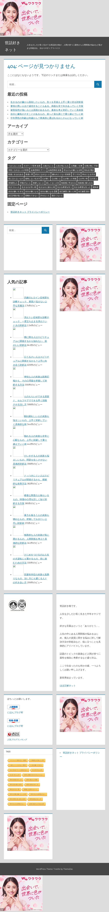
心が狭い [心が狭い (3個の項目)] (46, 178)
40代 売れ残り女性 (16, 784)
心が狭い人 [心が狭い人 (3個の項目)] (56, 178)
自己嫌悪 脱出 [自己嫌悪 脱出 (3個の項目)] (84, 191)
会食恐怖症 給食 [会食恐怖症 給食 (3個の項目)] (54, 170)
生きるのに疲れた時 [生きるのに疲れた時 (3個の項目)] (46, 187)
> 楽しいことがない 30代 (18, 765)
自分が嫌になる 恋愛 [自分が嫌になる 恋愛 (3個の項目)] (48, 191)
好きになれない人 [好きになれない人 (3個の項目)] (42, 174)
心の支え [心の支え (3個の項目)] (93, 178)
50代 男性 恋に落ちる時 (17, 799)
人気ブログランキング (17, 739)
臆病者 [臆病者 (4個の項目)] (95, 187)
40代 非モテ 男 (14, 789)
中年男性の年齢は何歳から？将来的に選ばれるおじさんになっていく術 (47, 118)
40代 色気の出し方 (32, 784)
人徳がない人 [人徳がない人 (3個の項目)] (48, 166)
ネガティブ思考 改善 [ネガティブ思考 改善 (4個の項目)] (31, 166)
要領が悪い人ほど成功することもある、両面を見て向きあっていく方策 (47, 106)
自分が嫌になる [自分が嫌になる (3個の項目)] (31, 191)
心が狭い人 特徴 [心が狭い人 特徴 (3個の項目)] (69, 178)
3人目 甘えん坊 (15, 775)
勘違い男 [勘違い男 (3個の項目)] (29, 174)
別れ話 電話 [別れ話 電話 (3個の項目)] (89, 170)
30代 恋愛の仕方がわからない (33, 775)
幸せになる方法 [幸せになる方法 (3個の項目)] (88, 174)
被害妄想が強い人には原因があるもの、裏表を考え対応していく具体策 (47, 110)
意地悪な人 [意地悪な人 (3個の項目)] (13, 183)
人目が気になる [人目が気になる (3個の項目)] (62, 166)
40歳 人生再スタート (30, 789)
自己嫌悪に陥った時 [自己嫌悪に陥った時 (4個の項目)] (67, 191)
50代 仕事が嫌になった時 (18, 794)
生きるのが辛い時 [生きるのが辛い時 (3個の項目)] (29, 187)
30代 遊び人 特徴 (31, 780)
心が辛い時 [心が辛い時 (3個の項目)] (83, 178)
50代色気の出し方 (35, 799)
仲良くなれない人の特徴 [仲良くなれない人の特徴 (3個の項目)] (18, 170)
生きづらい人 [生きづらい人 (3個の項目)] (13, 187)
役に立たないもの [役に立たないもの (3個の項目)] (15, 178)
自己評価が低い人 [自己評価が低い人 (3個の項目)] (15, 195)
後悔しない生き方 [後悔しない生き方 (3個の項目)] (32, 178)
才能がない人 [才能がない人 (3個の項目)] (25, 183)
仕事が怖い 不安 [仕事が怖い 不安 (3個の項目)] (91, 166)
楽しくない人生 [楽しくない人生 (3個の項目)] (52, 183)
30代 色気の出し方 (16, 780)
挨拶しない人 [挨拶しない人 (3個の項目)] (38, 183)
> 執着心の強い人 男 (37, 760)
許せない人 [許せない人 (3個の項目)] (45, 195)
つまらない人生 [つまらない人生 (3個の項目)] (14, 166)
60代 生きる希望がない (17, 804)
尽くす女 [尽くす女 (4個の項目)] (76, 174)
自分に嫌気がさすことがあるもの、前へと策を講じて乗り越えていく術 (47, 114)
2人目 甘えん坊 (37, 770)
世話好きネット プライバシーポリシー (30, 211)
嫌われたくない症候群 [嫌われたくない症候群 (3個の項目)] (61, 174)
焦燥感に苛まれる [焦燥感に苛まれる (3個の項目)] (68, 183)
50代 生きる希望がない (38, 794)
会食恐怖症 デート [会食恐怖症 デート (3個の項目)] (38, 170)
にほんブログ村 (15, 712)
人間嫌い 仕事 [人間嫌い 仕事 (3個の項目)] (76, 166)
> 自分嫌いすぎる (36, 765)
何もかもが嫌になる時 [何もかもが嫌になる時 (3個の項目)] (73, 170)
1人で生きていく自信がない (19, 770)
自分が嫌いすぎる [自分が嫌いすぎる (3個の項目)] (15, 191)
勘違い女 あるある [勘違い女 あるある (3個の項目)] (16, 174)
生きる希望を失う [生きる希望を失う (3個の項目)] (64, 187)
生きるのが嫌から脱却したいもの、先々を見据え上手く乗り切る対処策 (47, 102)
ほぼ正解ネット (68, 685)
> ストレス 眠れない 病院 (18, 760)
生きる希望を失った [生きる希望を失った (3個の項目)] (82, 187)
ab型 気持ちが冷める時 (36, 804)
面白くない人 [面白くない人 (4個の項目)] (57, 195)
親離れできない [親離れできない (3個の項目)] (31, 195)
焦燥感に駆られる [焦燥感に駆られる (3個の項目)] (85, 183)
